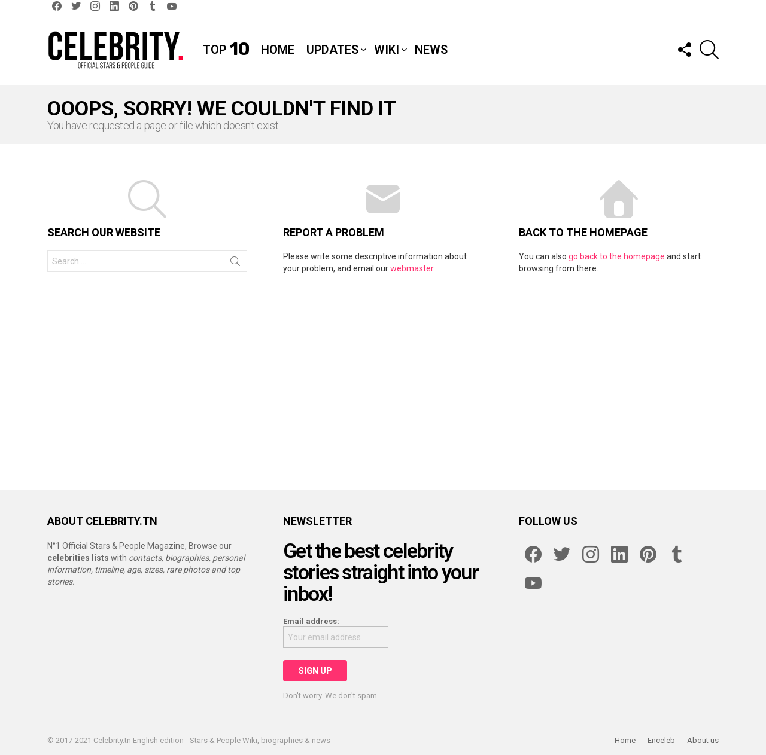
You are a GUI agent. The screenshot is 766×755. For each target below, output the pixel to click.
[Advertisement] (383, 376)
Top (226, 50)
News (431, 49)
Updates (332, 49)
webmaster (411, 268)
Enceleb (661, 740)
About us (703, 740)
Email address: (311, 621)
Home (277, 49)
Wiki (386, 49)
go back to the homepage (617, 256)
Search (235, 263)
